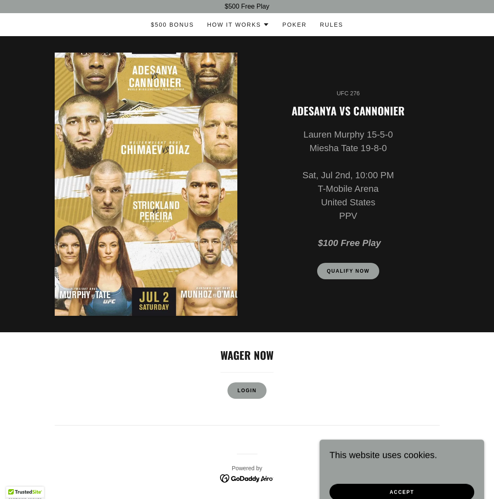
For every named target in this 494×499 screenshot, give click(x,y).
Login (247, 390)
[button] (238, 25)
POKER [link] (295, 24)
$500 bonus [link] (172, 24)
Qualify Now (348, 271)
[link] (247, 477)
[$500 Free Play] (247, 6)
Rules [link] (331, 24)
